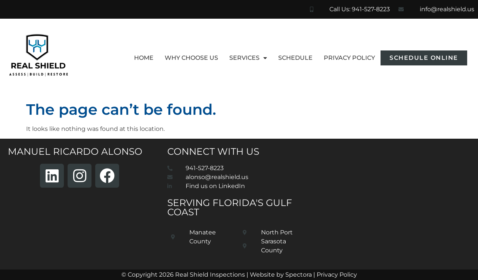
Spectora (298, 274)
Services (248, 58)
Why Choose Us (191, 57)
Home (143, 57)
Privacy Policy (349, 57)
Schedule (295, 57)
